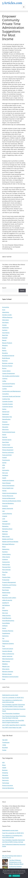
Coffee (4, 381)
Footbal (4, 457)
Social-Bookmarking (8, 620)
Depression (5, 414)
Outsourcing (6, 562)
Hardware (5, 475)
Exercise (4, 437)
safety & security (7, 600)
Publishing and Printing (9, 585)
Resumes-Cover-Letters (9, 597)
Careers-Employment (8, 373)
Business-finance (7, 366)
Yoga (3, 679)
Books (4, 348)
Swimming (5, 636)
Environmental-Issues (8, 432)
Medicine (5, 534)
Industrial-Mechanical (8, 498)
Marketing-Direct (7, 529)
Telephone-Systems (8, 643)
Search (4, 288)
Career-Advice (6, 371)
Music (4, 547)
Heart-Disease (6, 483)
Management (6, 524)
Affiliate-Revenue (7, 317)
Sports (4, 628)
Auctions (4, 330)
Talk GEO (5, 740)
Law (3, 511)
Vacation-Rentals (7, 651)
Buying (4, 368)
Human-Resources (7, 496)
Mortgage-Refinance (8, 544)
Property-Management (9, 582)
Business (4, 361)
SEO (3, 608)
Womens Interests (7, 671)
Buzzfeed (5, 747)
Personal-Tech (6, 567)
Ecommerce (5, 424)
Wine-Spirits (5, 669)
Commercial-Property (8, 383)
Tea (3, 638)
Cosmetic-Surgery (7, 401)
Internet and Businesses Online (11, 501)
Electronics (5, 429)
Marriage (5, 531)
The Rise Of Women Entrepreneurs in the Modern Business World (16, 862)
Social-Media (6, 623)
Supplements (6, 633)
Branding (5, 353)
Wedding (5, 664)
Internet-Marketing (8, 503)
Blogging (5, 345)
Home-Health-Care (7, 488)
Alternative (5, 320)
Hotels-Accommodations (9, 493)
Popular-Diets (6, 577)
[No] (26, 873)
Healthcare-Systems (8, 480)
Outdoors (5, 559)
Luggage (4, 521)
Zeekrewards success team (10, 695)
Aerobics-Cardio (7, 315)
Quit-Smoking (6, 587)
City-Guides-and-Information (10, 376)
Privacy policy (16, 875)
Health (4, 478)
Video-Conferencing (8, 654)
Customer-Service (7, 406)
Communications (7, 386)
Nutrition (5, 552)
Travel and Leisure (7, 648)
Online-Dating (6, 554)
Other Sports (6, 557)
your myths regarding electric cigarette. (14, 725)
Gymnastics (5, 470)
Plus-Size (4, 572)
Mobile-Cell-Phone (7, 539)
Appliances (5, 327)
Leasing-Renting (7, 513)
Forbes (4, 750)
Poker (4, 575)
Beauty (4, 340)
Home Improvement (8, 485)
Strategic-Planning (7, 631)
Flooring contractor (8, 452)
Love (3, 518)
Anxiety (4, 325)
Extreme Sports (6, 439)
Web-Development (7, 659)
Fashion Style (6, 445)
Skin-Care (5, 613)
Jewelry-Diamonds (7, 508)
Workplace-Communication (10, 676)
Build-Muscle (6, 358)
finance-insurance (7, 447)
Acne (3, 310)
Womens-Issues (7, 674)
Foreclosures (6, 460)
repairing (5, 595)
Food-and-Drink (7, 455)
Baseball (4, 338)
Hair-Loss (5, 473)
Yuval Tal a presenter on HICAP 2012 (13, 697)
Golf (3, 468)
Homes (4, 490)
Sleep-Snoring (6, 615)
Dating (4, 409)
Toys (3, 646)
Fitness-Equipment (7, 450)
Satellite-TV (5, 603)
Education (5, 427)
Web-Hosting (6, 661)
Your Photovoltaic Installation (11, 713)
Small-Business (6, 618)
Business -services (7, 363)
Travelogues (5, 742)
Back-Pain (5, 335)
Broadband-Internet (8, 355)
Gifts (3, 465)
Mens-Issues (6, 536)
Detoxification (6, 419)
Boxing (4, 350)
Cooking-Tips (6, 399)
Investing (5, 506)
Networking (5, 549)
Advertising (5, 312)
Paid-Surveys (6, 564)
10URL (4, 745)
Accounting (5, 307)
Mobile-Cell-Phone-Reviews (10, 541)
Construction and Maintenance (11, 391)
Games (4, 462)
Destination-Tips (7, 417)
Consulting (5, 394)
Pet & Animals (6, 569)
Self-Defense (6, 605)
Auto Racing (5, 332)
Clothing (4, 378)
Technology (5, 641)
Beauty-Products (7, 343)
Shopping (5, 610)
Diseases (4, 422)
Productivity (5, 580)
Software (5, 626)
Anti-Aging (5, 322)
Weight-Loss (6, 666)
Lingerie (4, 516)
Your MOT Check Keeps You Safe (11, 727)
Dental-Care (5, 411)
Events (4, 434)
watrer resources (7, 656)
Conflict (4, 389)
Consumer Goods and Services (11, 396)
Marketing (5, 526)
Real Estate (5, 590)
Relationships (6, 592)
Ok (10, 875)
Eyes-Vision (5, 442)
